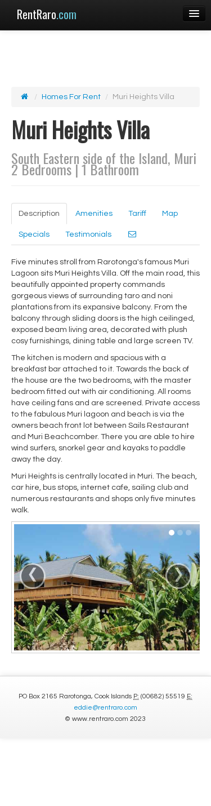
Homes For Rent (71, 97)
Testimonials (88, 234)
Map (170, 214)
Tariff (137, 214)
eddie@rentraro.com (105, 707)
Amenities (94, 214)
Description (39, 214)
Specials (34, 234)
